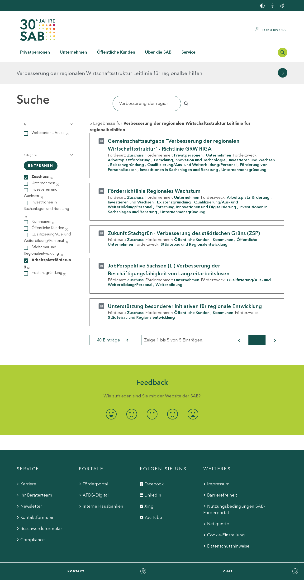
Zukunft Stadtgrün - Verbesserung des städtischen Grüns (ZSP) (184, 211)
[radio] (111, 392)
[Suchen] (147, 82)
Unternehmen (218, 133)
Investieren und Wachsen (131, 180)
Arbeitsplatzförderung (129, 138)
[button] (48, 102)
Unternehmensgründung (243, 147)
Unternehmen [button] (73, 52)
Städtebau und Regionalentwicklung (194, 222)
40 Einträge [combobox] (117, 318)
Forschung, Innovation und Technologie (190, 138)
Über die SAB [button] (158, 52)
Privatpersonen (188, 133)
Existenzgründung (127, 143)
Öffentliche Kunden (191, 218)
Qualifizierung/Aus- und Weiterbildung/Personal (192, 143)
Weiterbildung (169, 263)
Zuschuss (135, 133)
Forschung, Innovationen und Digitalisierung (196, 185)
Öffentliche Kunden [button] (116, 52)
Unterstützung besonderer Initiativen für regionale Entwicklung (185, 284)
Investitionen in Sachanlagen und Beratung (179, 147)
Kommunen (223, 218)
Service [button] (188, 52)
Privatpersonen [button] (35, 52)
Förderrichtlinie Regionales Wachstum (154, 169)
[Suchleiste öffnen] (282, 52)
